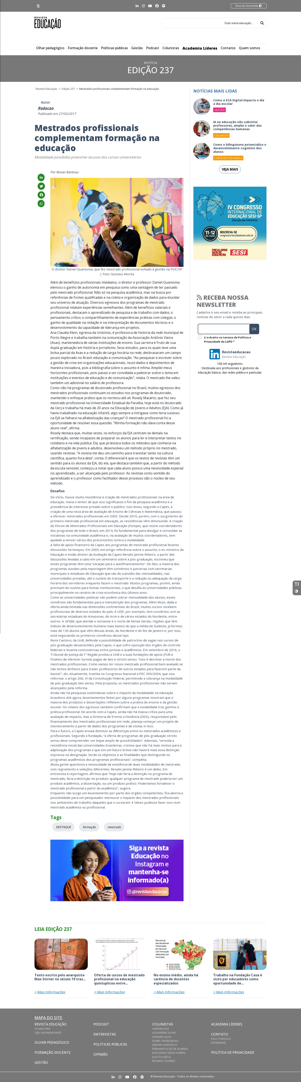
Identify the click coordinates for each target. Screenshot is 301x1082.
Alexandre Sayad (164, 1032)
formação (89, 827)
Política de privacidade (232, 1052)
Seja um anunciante (47, 1032)
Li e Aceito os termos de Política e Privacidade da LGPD (227, 339)
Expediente (218, 1043)
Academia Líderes (199, 48)
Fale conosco (221, 1039)
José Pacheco (161, 1057)
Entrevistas (104, 1034)
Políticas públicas (114, 48)
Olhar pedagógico (50, 48)
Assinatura (42, 1029)
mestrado (114, 827)
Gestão (137, 48)
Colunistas (170, 48)
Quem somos (249, 48)
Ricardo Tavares (163, 1061)
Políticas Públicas (110, 1044)
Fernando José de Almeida (170, 1049)
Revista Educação (50, 1024)
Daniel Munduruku (165, 1041)
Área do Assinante (248, 6)
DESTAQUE (63, 827)
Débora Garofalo (164, 1045)
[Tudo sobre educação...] (210, 23)
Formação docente (83, 48)
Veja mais (230, 169)
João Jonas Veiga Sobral (169, 1053)
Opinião (100, 1054)
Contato (219, 1034)
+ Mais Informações (49, 992)
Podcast (152, 48)
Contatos (228, 48)
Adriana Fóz (160, 1029)
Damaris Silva (161, 1037)
